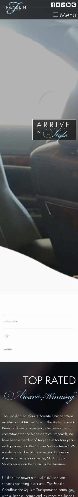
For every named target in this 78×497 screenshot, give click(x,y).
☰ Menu (64, 14)
